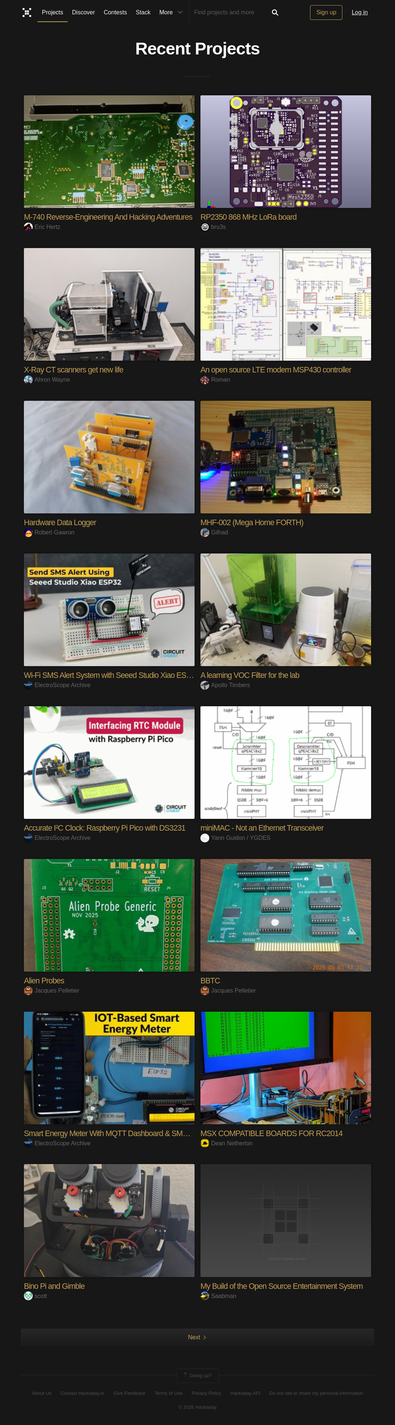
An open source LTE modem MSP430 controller (278, 369)
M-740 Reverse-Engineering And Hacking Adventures (111, 217)
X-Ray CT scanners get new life (75, 369)
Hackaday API (245, 1393)
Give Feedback (129, 1393)
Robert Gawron (49, 532)
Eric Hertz (42, 227)
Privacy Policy (206, 1393)
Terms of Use (168, 1393)
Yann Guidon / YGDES (235, 837)
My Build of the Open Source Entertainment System (284, 1285)
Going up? (197, 1375)
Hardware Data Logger (61, 522)
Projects (52, 12)
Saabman (218, 1296)
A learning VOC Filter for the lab (251, 675)
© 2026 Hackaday (197, 1407)
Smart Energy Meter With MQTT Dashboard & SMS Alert (116, 1133)
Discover (83, 12)
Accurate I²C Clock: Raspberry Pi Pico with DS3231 (107, 827)
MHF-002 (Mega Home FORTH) (253, 522)
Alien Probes (44, 980)
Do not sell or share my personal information (316, 1393)
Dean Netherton (226, 1143)
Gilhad (214, 532)
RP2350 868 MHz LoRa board (250, 217)
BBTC (210, 980)
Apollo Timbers (225, 685)
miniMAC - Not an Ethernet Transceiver (264, 827)
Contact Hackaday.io (82, 1393)
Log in (360, 12)
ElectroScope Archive (57, 685)
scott (35, 1296)
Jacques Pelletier (51, 990)
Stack (143, 12)
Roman (215, 379)
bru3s (213, 227)
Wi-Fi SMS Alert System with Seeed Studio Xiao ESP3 (112, 675)
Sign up (326, 12)
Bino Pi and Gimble (55, 1285)
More (172, 12)
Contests (115, 12)
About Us (41, 1393)
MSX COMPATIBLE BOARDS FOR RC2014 (273, 1133)
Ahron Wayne (47, 379)
